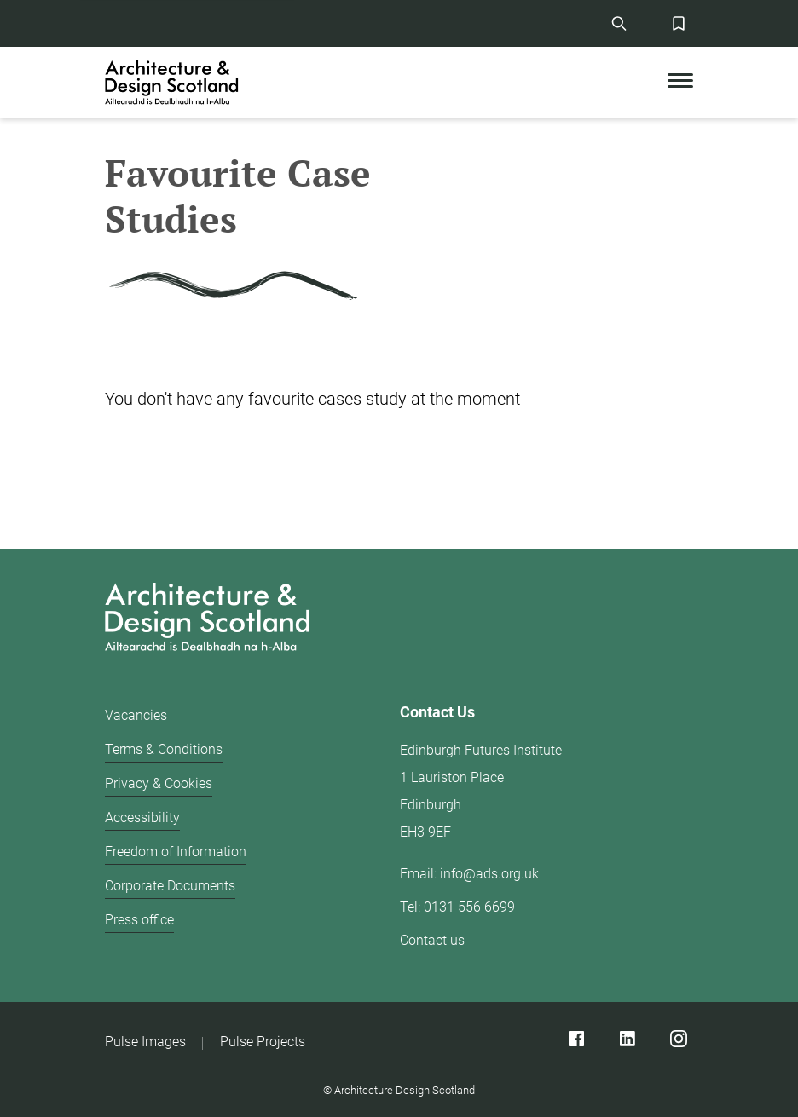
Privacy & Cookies (158, 783)
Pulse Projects (262, 1042)
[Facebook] (576, 1038)
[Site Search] (618, 23)
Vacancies (136, 715)
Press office (139, 920)
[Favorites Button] (678, 23)
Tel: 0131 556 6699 (457, 907)
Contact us (432, 940)
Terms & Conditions (164, 749)
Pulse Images (145, 1042)
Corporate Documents (170, 886)
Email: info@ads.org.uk (469, 874)
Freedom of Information (175, 852)
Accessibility (142, 817)
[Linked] (627, 1038)
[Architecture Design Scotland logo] (399, 621)
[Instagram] (678, 1038)
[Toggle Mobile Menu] (680, 82)
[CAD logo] (173, 82)
